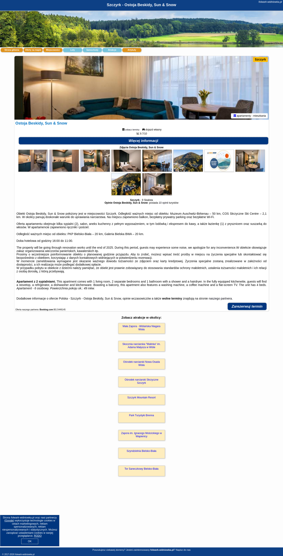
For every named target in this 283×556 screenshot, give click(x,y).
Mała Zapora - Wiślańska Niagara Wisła (141, 328)
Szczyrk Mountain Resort (141, 397)
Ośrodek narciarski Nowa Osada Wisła (141, 363)
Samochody (92, 50)
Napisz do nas (183, 550)
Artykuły (132, 50)
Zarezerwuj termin (247, 306)
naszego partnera (220, 298)
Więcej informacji (143, 141)
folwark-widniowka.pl (270, 1)
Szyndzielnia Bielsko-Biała (141, 451)
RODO (38, 535)
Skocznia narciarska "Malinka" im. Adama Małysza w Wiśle (141, 346)
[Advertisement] (141, 516)
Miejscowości (53, 50)
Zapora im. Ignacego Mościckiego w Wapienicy (141, 435)
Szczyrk (260, 59)
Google (9, 520)
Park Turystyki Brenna (141, 415)
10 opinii (163, 202)
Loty (72, 50)
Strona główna (11, 50)
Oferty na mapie (33, 50)
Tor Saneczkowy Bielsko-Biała (141, 468)
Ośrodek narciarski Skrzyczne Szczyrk (141, 381)
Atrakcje (112, 50)
